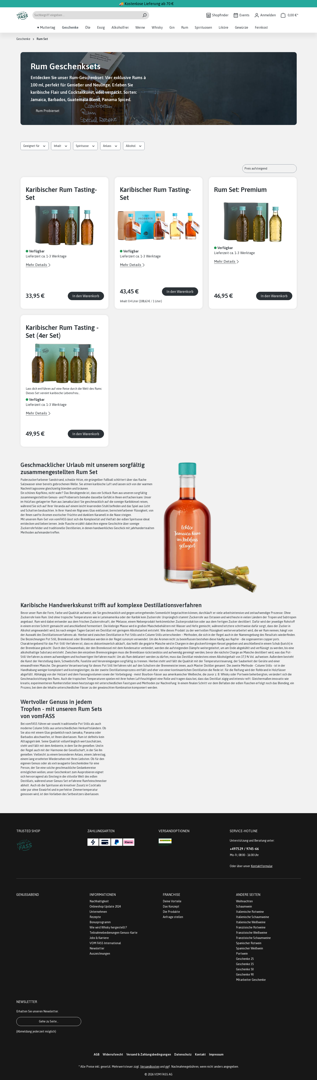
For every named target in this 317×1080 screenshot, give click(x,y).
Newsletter (97, 948)
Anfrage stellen (173, 917)
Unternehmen (98, 911)
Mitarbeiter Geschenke (251, 979)
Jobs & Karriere (99, 938)
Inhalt (61, 145)
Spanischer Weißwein (249, 948)
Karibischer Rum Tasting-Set (61, 193)
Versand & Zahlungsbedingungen (148, 1054)
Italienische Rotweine (250, 911)
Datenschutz (183, 1054)
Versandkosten (149, 1066)
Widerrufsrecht (113, 1054)
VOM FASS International (105, 943)
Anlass (110, 145)
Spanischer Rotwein (248, 943)
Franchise (171, 894)
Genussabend (27, 894)
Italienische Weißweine (251, 922)
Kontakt (200, 1054)
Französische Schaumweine (253, 938)
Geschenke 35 (245, 964)
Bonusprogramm (100, 922)
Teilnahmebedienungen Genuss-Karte (113, 932)
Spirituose (85, 145)
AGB (96, 1054)
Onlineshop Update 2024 (105, 906)
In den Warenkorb (85, 296)
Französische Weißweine (251, 932)
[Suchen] (144, 15)
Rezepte (95, 917)
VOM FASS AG (163, 1074)
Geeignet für (34, 145)
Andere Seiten (248, 894)
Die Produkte (171, 911)
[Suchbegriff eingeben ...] (86, 15)
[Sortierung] (269, 168)
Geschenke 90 (245, 974)
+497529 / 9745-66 (244, 849)
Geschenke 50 (245, 969)
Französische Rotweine (251, 927)
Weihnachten (244, 901)
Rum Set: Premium (240, 189)
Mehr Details (37, 265)
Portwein (242, 953)
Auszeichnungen (100, 953)
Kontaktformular (261, 866)
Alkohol (134, 145)
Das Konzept (171, 906)
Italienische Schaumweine (252, 917)
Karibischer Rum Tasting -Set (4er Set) (62, 331)
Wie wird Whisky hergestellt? (108, 927)
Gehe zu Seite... (49, 1021)
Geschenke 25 (245, 958)
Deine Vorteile (172, 901)
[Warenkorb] (289, 15)
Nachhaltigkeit (99, 901)
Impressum (216, 1054)
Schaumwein (244, 906)
